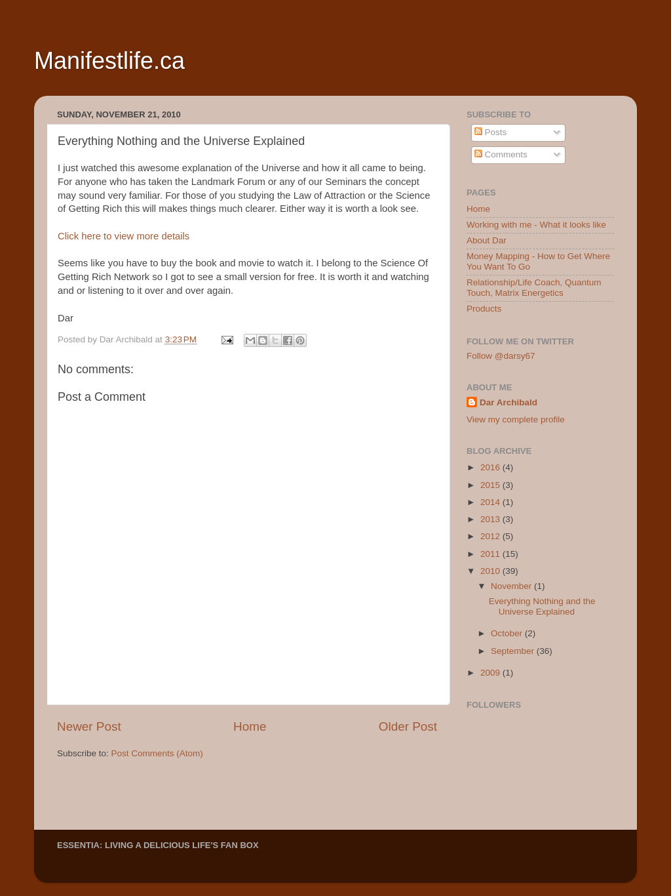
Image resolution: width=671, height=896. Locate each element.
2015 (491, 485)
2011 (491, 554)
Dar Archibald (508, 402)
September (514, 651)
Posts (490, 132)
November (512, 586)
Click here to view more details (123, 236)
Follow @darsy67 (501, 356)
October (508, 633)
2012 (491, 536)
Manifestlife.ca (109, 60)
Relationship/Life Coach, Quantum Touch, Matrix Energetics (534, 287)
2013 (491, 519)
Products (484, 309)
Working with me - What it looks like (536, 225)
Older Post (408, 726)
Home (249, 726)
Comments (500, 154)
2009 (491, 673)
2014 (491, 502)
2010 (491, 571)
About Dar (487, 240)
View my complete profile (516, 419)
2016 (491, 467)
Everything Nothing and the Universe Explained (542, 606)
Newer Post (89, 726)
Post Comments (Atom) (157, 753)
